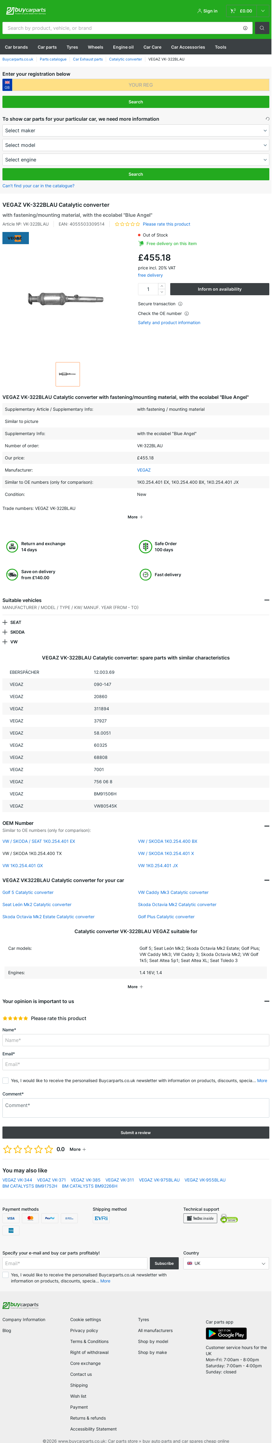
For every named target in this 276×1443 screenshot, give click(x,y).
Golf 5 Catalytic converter (27, 883)
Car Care (152, 47)
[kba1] (140, 85)
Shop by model (153, 1332)
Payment (79, 1398)
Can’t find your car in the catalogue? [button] (38, 185)
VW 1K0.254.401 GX (22, 857)
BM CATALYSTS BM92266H (89, 1177)
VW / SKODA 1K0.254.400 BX (167, 832)
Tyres (72, 47)
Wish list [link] (78, 1387)
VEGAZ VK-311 (119, 1171)
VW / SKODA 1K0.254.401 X (166, 844)
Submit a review (136, 1124)
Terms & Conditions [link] (89, 1332)
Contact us (81, 1365)
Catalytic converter (125, 59)
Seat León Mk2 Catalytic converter (36, 895)
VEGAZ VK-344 (17, 1171)
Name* (9, 1021)
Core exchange (85, 1354)
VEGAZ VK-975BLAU (159, 1171)
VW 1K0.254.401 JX (158, 857)
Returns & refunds (88, 1409)
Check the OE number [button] (163, 313)
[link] (247, 11)
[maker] (135, 130)
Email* (8, 1045)
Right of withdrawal (89, 1343)
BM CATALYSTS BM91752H (29, 1177)
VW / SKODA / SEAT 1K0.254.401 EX (38, 832)
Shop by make (152, 1343)
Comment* (13, 1085)
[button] (245, 28)
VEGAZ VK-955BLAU (205, 1171)
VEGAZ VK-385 (86, 1171)
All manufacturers (155, 1321)
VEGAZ (144, 469)
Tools (220, 47)
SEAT (15, 613)
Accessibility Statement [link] (93, 1420)
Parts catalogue (53, 59)
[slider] (15, 1009)
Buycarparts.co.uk (17, 59)
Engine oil (123, 47)
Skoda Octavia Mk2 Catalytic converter (177, 895)
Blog (6, 1321)
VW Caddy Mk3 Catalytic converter (173, 883)
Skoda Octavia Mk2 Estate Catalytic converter (48, 908)
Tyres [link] (143, 1310)
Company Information (23, 1310)
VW (14, 633)
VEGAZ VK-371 (51, 1171)
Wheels (95, 47)
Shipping (79, 1376)
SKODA (17, 623)
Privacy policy (84, 1321)
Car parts (47, 47)
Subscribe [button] (164, 1254)
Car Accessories (188, 47)
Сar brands (16, 47)
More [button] (262, 1071)
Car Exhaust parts (88, 59)
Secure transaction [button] (160, 303)
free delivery (150, 275)
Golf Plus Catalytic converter (166, 908)
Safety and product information (169, 322)
